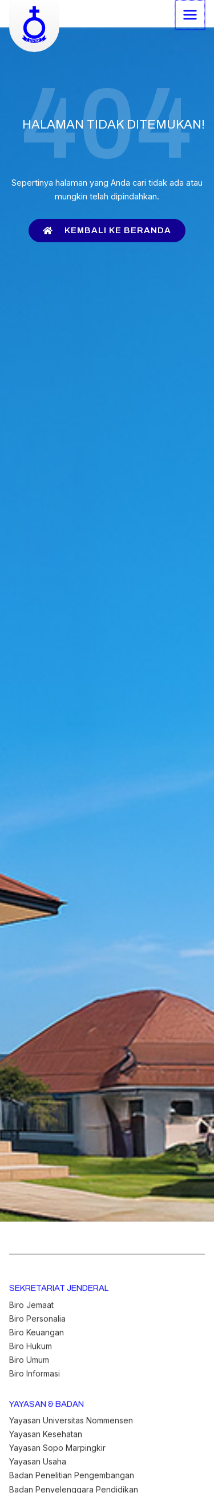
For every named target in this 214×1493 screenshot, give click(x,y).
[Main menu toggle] (190, 14)
